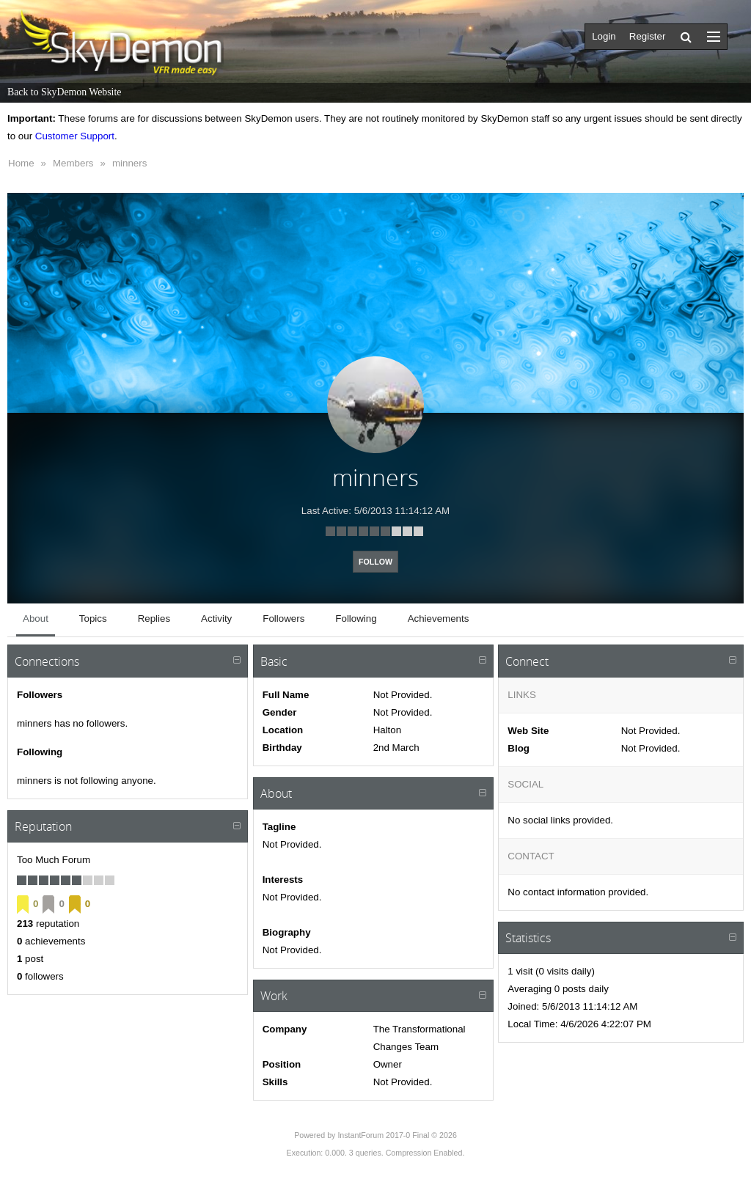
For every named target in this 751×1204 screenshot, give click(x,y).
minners (129, 163)
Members (73, 163)
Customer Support (74, 136)
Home (21, 163)
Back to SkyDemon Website (64, 92)
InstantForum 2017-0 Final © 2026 (396, 1135)
